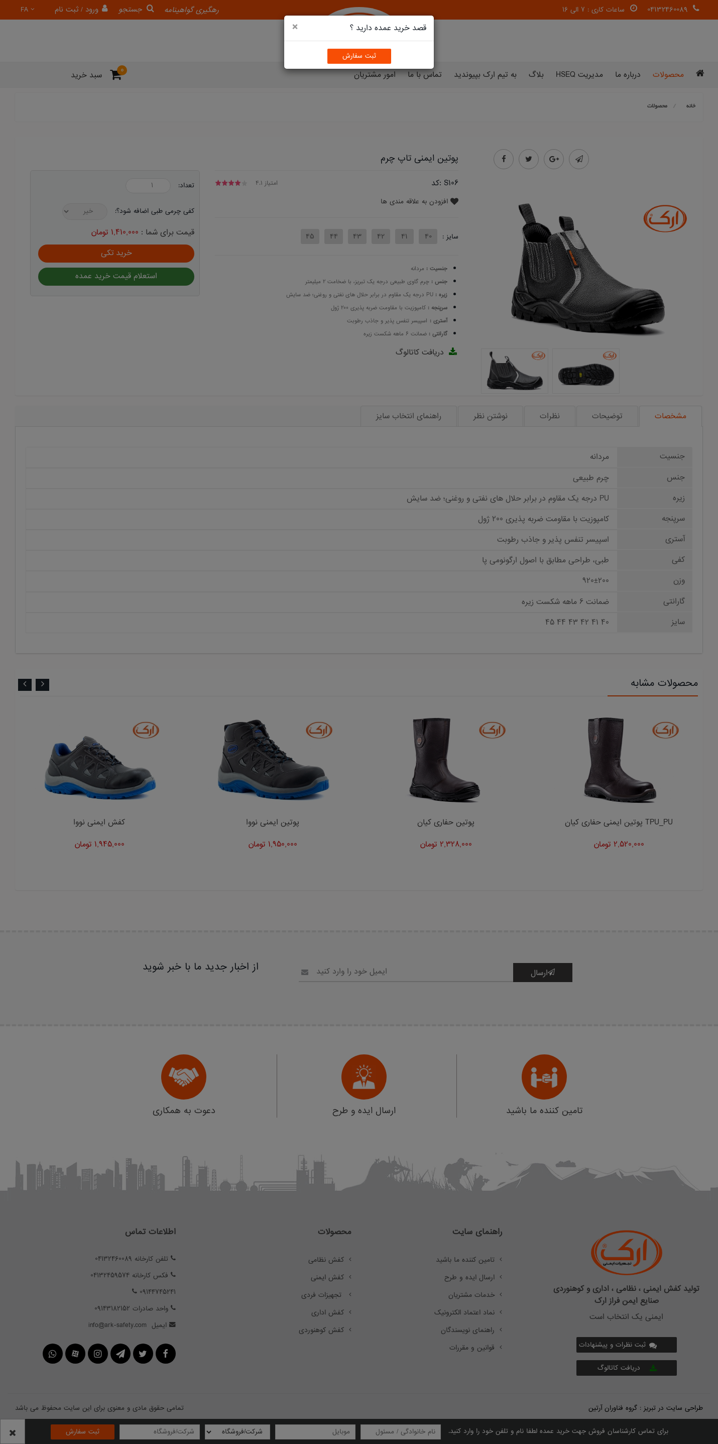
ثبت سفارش (359, 56)
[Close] (295, 27)
